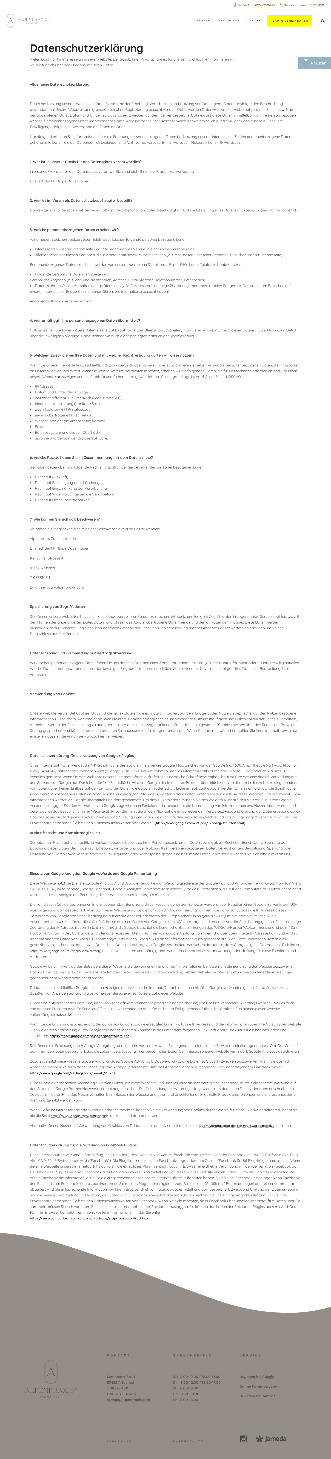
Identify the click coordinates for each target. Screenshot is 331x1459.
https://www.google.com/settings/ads (79, 1116)
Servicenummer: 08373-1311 (302, 5)
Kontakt (254, 20)
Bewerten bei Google (257, 1376)
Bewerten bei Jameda (258, 1396)
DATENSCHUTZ (188, 1441)
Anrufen (314, 63)
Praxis (203, 20)
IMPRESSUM (119, 1441)
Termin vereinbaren (289, 20)
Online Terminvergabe (258, 1386)
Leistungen (228, 20)
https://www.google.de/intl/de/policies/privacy (65, 951)
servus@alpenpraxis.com (128, 1399)
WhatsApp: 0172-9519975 (254, 5)
